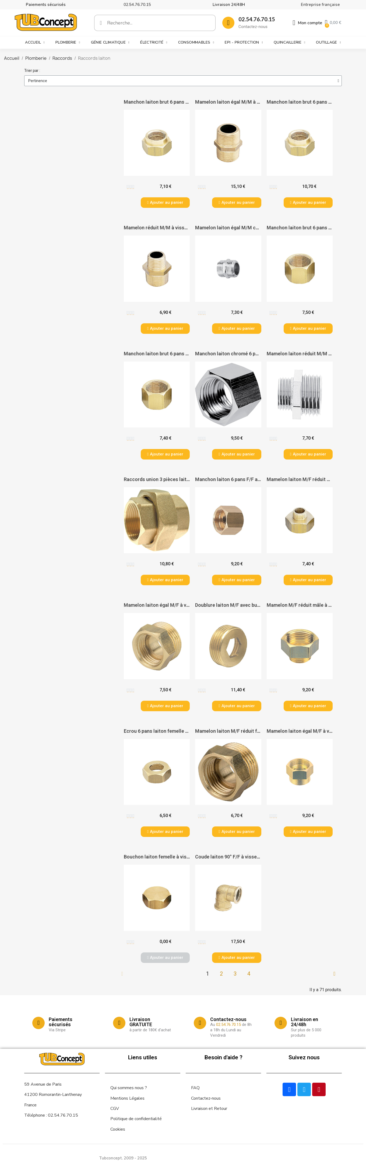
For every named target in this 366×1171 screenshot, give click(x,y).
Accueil (35, 42)
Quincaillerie (289, 42)
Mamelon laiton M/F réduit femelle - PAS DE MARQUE (253, 731)
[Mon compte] (307, 22)
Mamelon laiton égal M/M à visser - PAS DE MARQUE (253, 102)
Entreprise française (320, 4)
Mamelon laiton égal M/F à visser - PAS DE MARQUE (181, 605)
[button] (165, 202)
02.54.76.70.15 (137, 4)
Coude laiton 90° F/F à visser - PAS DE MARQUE (247, 857)
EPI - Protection (244, 42)
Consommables (196, 42)
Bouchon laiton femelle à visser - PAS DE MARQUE (179, 857)
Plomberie (67, 42)
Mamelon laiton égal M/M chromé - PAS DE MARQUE (252, 227)
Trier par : (32, 70)
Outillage (328, 42)
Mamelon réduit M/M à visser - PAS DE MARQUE (176, 227)
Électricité (153, 42)
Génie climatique (110, 42)
